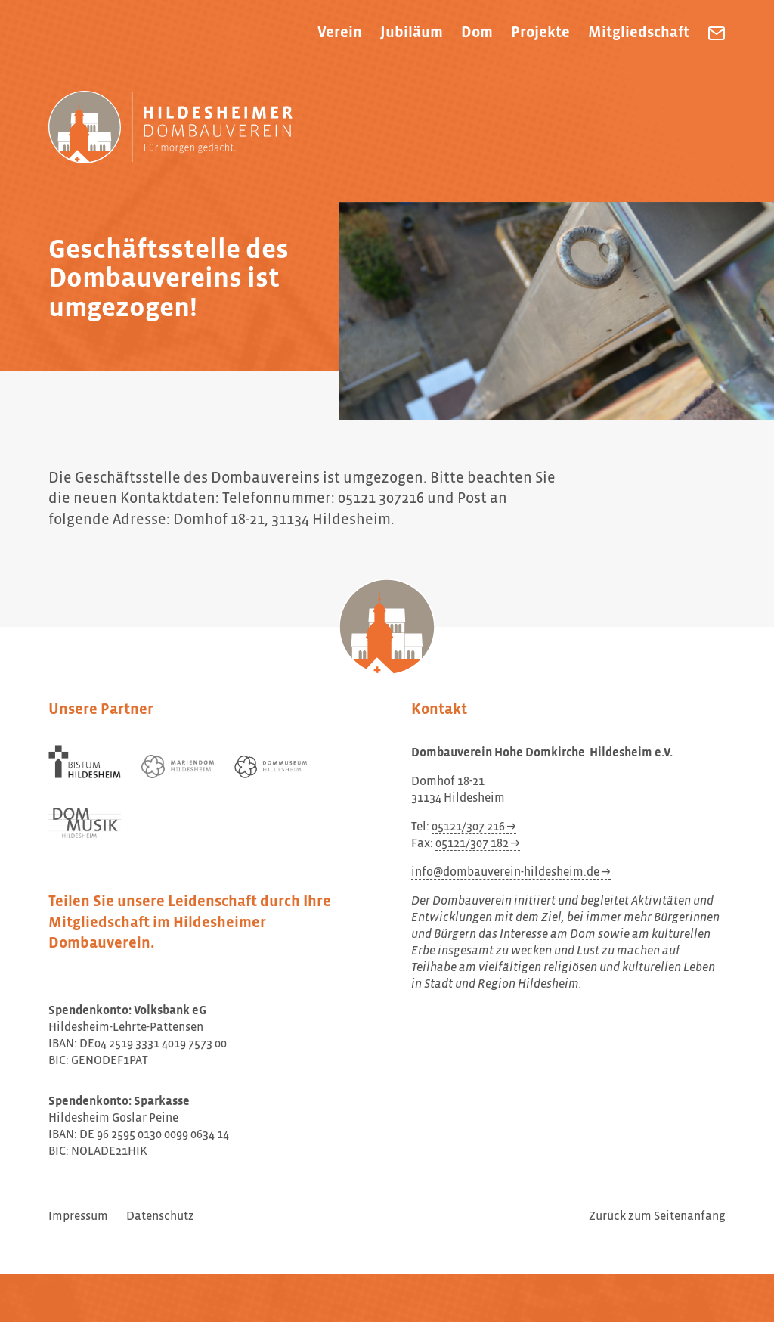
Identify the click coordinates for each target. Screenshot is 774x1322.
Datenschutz (160, 1217)
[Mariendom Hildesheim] (177, 766)
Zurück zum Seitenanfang (657, 1217)
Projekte (540, 33)
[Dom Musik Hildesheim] (84, 823)
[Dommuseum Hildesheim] (270, 767)
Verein (339, 33)
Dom (477, 33)
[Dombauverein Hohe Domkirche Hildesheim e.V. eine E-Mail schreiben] (716, 33)
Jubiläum (411, 33)
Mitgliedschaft (638, 33)
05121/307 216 (468, 827)
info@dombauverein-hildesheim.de (505, 873)
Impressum (78, 1217)
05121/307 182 (472, 844)
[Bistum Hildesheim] (84, 761)
